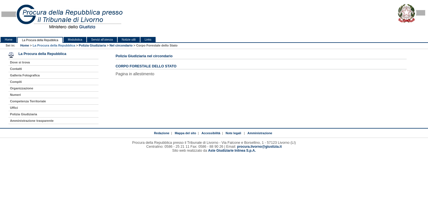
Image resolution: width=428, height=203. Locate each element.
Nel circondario (121, 45)
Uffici (14, 107)
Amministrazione (259, 133)
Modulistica (75, 39)
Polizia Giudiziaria (92, 45)
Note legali (233, 133)
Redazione (161, 133)
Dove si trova (20, 62)
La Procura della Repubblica (40, 40)
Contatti (16, 68)
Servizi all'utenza (102, 39)
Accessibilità (210, 133)
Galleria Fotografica (25, 75)
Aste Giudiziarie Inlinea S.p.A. (232, 151)
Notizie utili (129, 39)
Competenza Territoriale (28, 101)
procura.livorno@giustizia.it (259, 147)
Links (148, 39)
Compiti (16, 81)
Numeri (15, 94)
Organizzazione (21, 88)
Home (8, 39)
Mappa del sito (185, 133)
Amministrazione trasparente (31, 120)
